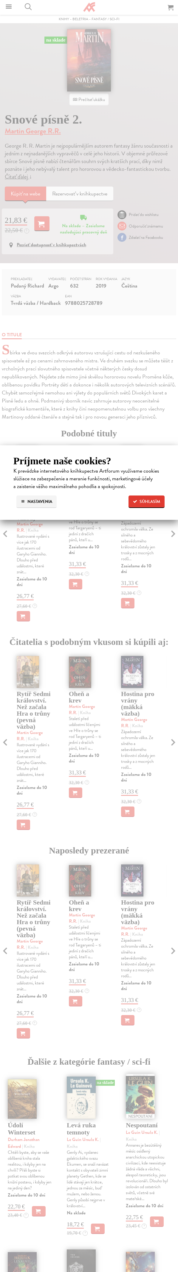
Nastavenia (36, 501)
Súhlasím (146, 501)
